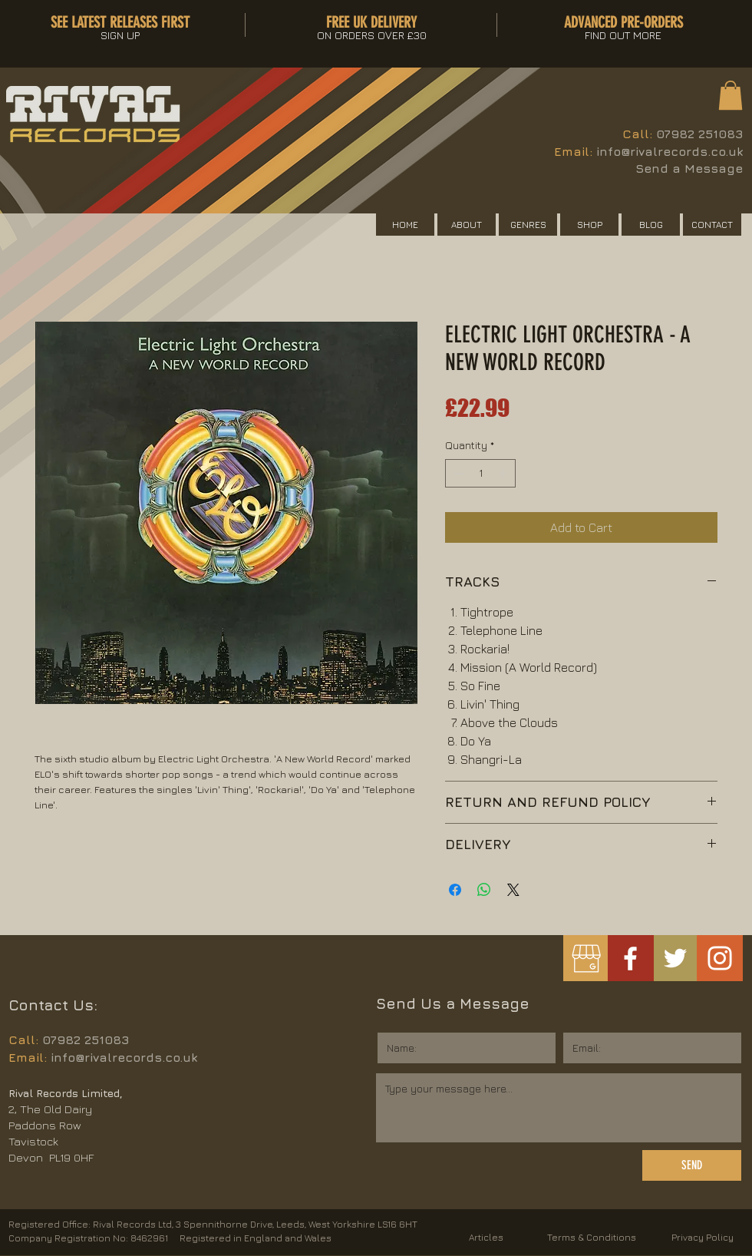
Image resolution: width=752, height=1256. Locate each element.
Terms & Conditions (591, 1237)
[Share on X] (513, 890)
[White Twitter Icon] (675, 958)
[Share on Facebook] (455, 890)
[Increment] (503, 473)
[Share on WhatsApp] (484, 890)
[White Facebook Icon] (630, 958)
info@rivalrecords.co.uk (669, 151)
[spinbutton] (480, 473)
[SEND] (691, 1165)
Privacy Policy (702, 1237)
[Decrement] (457, 473)
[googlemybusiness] (586, 958)
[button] (730, 95)
